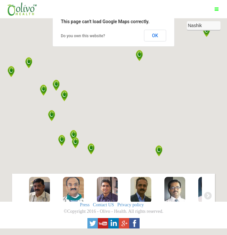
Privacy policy (130, 204)
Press (85, 204)
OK (155, 35)
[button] (73, 135)
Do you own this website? (83, 36)
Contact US (103, 204)
